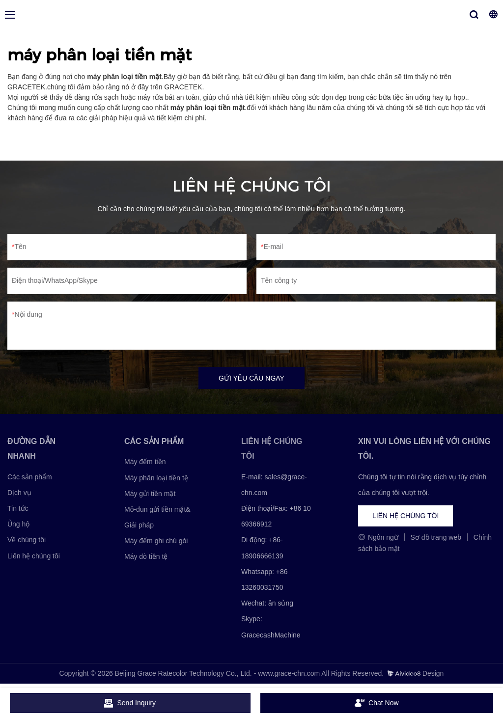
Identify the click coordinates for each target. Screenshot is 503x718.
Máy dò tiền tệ (146, 557)
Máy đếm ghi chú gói (156, 541)
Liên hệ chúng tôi (33, 556)
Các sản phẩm (29, 477)
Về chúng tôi (26, 540)
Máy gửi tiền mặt (149, 493)
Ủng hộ (18, 524)
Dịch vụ (19, 493)
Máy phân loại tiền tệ (156, 478)
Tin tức (17, 508)
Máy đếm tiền (145, 462)
